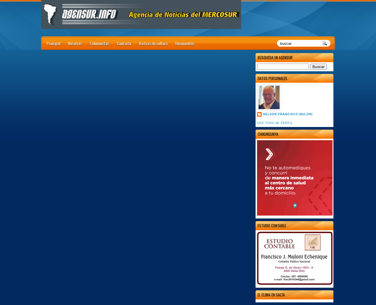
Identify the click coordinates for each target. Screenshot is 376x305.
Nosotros (75, 43)
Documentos (184, 43)
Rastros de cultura (153, 43)
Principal (53, 43)
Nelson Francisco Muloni (288, 114)
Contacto (124, 43)
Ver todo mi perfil (275, 123)
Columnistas (99, 43)
